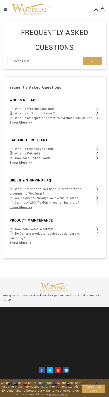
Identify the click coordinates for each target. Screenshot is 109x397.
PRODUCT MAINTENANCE (31, 220)
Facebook (42, 370)
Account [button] (96, 9)
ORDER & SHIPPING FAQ (30, 180)
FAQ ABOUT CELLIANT (29, 140)
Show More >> (21, 122)
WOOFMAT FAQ (22, 100)
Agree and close (93, 388)
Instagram (66, 370)
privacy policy (58, 394)
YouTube (58, 370)
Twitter (50, 370)
